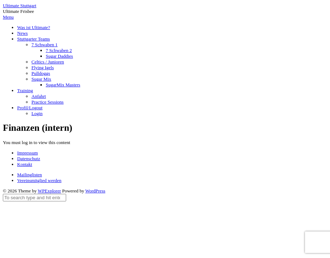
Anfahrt (38, 96)
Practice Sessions (47, 102)
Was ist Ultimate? (33, 27)
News (22, 33)
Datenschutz (28, 158)
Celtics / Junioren (47, 61)
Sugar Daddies (59, 56)
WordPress (95, 191)
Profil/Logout (30, 107)
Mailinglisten (29, 174)
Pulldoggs (40, 73)
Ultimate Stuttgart (19, 5)
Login (37, 113)
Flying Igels (42, 67)
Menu (8, 17)
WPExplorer (49, 191)
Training (25, 90)
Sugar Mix (41, 79)
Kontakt (24, 164)
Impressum (27, 153)
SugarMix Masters (63, 84)
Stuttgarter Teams (33, 39)
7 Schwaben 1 (44, 44)
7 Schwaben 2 (59, 50)
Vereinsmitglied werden (39, 180)
